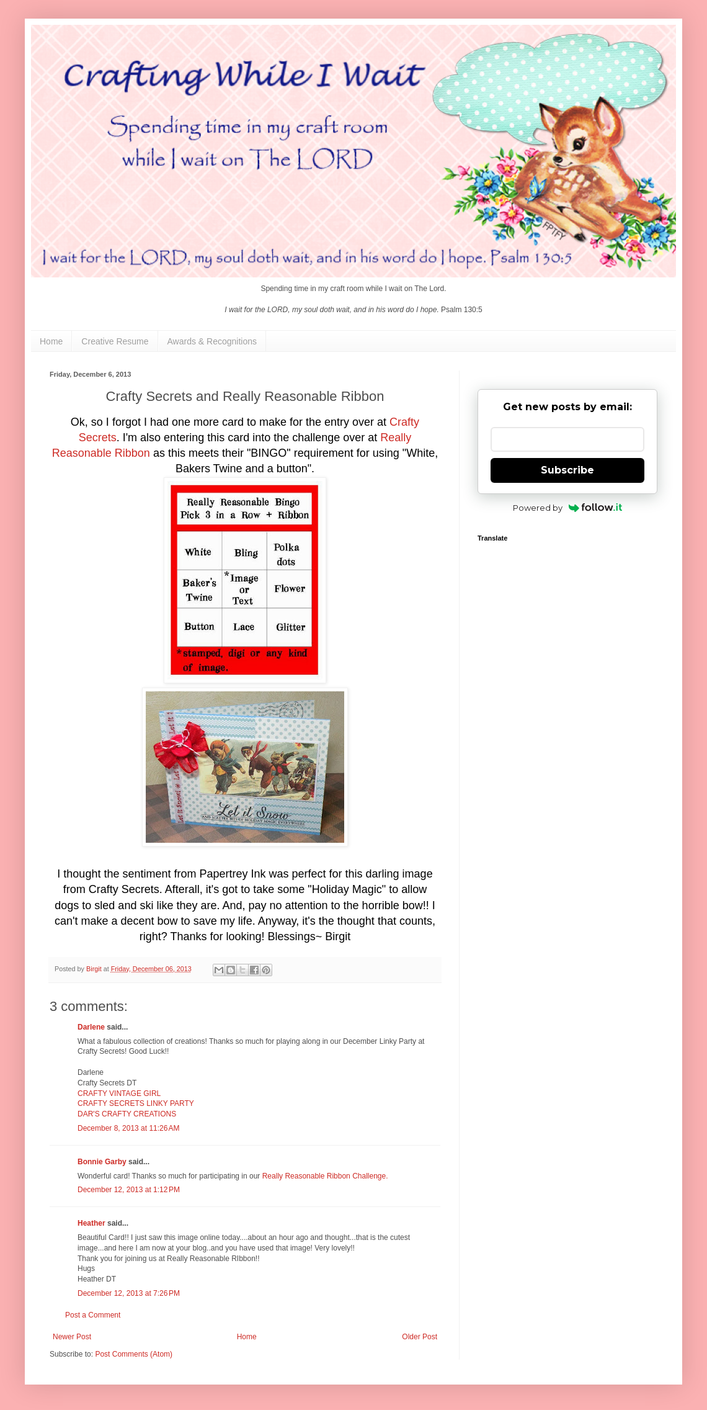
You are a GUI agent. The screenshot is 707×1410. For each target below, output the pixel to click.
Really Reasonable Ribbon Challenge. (325, 1176)
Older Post (419, 1336)
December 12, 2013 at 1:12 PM (129, 1189)
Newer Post (72, 1336)
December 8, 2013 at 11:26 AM (128, 1128)
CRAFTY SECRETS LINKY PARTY (136, 1103)
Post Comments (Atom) (133, 1354)
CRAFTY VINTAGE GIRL (119, 1093)
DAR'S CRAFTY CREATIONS (127, 1114)
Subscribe (567, 470)
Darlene (92, 1027)
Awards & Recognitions (212, 341)
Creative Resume (114, 341)
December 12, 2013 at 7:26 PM (129, 1293)
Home (51, 341)
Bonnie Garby (102, 1161)
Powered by (568, 508)
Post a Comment (92, 1315)
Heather (91, 1223)
